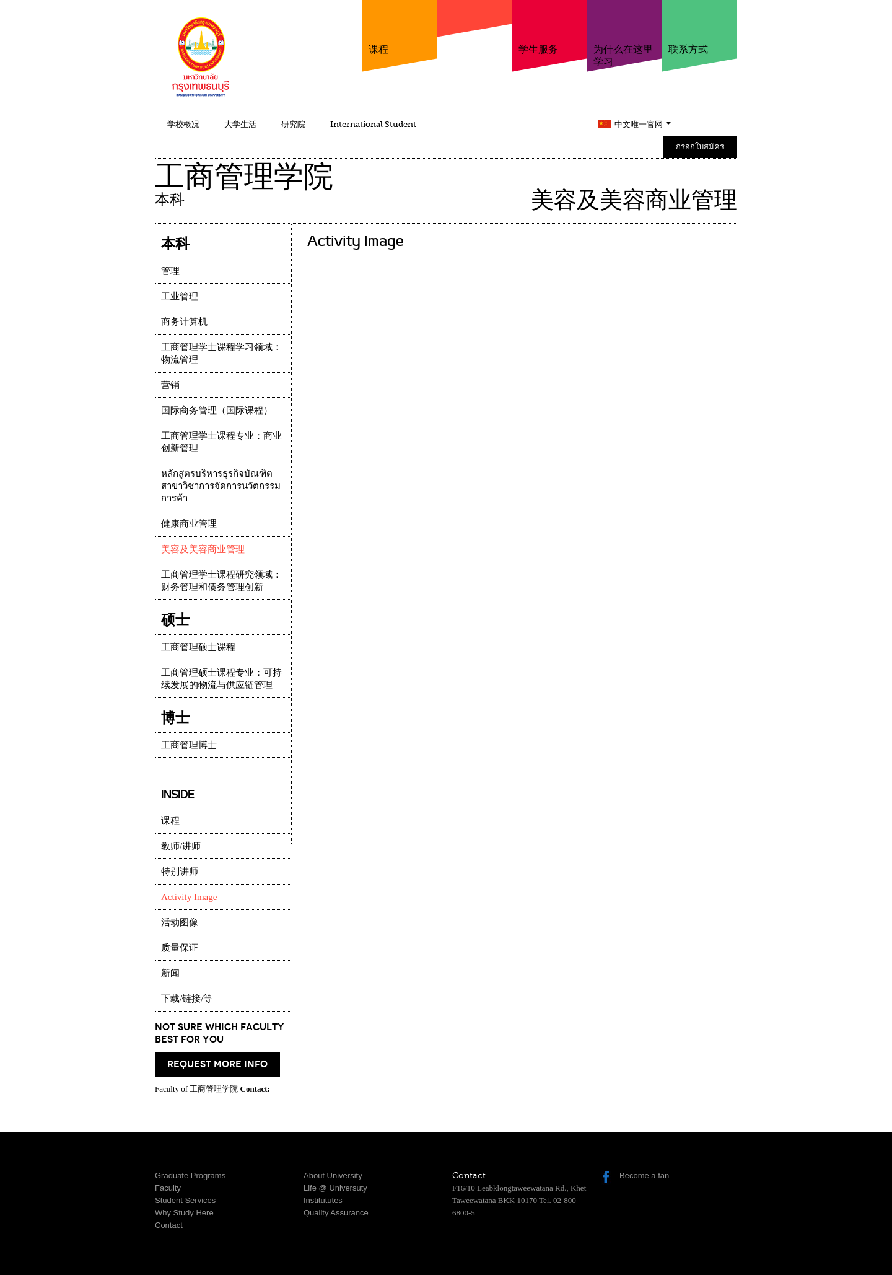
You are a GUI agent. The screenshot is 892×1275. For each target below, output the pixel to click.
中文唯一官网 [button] (642, 124)
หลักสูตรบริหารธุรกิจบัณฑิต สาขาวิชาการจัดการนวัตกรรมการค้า (221, 486)
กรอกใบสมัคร (700, 146)
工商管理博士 (189, 745)
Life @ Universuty (335, 1188)
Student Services (185, 1200)
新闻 (170, 973)
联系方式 (699, 27)
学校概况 (183, 124)
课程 (399, 27)
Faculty (168, 1188)
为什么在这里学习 (624, 34)
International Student (373, 124)
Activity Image (189, 897)
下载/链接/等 (186, 999)
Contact (169, 1225)
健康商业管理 (189, 524)
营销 (170, 385)
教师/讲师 (181, 846)
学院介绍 (474, 43)
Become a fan (644, 1175)
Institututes (323, 1200)
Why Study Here (184, 1212)
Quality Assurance (336, 1212)
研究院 (293, 124)
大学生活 (240, 124)
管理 (170, 271)
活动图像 (179, 922)
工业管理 (179, 296)
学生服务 (549, 27)
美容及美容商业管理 (203, 549)
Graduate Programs (190, 1175)
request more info (217, 1064)
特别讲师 (179, 871)
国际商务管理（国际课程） (217, 410)
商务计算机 (184, 322)
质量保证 (179, 948)
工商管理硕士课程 (198, 647)
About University (333, 1175)
